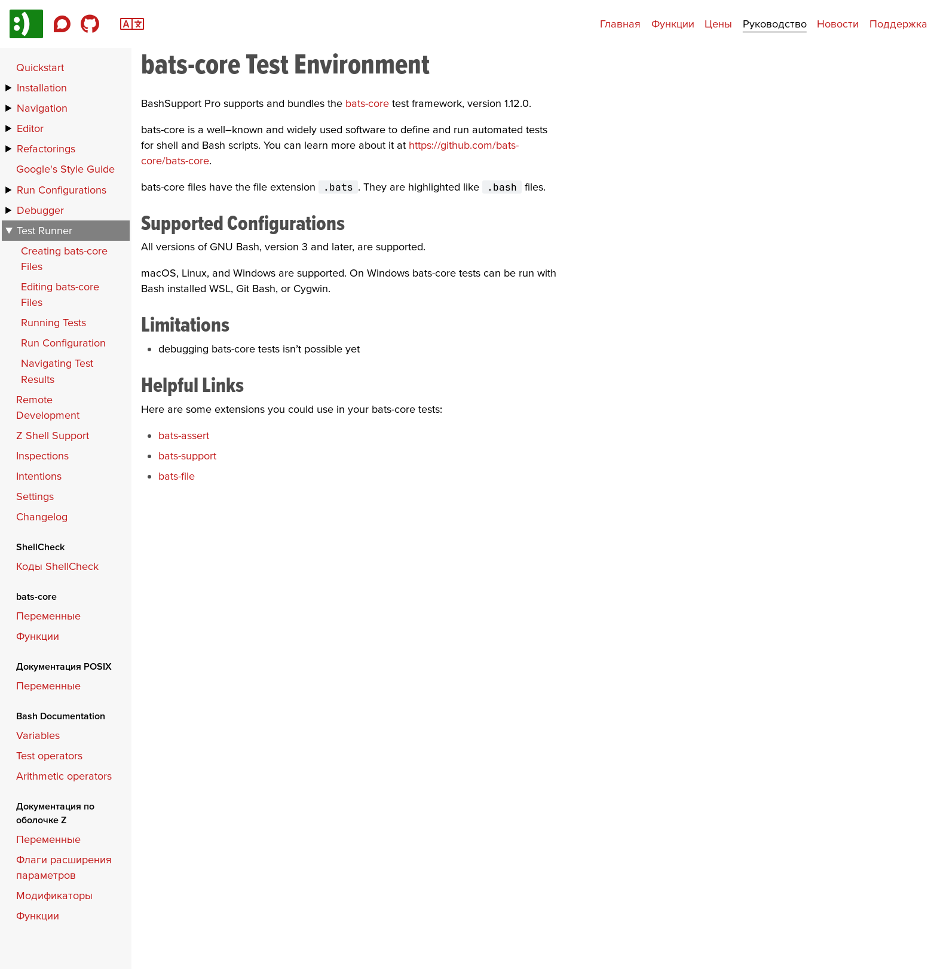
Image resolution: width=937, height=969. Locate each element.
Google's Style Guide (65, 168)
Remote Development (47, 407)
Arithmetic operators (64, 775)
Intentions (39, 476)
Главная (620, 23)
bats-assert (183, 435)
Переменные (48, 615)
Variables (38, 735)
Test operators (49, 755)
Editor (30, 128)
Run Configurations (61, 189)
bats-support (187, 455)
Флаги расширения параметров (64, 867)
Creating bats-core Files (64, 258)
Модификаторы (54, 895)
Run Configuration (63, 342)
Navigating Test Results (57, 371)
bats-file (176, 476)
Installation (42, 87)
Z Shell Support (52, 435)
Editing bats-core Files (60, 294)
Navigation (42, 108)
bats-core (367, 103)
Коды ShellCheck (57, 566)
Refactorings (46, 148)
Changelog (42, 516)
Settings (35, 496)
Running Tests (53, 322)
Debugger (40, 210)
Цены (718, 23)
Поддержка (898, 23)
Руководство (775, 23)
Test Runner (44, 230)
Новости (838, 23)
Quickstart (40, 67)
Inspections (42, 455)
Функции (672, 23)
